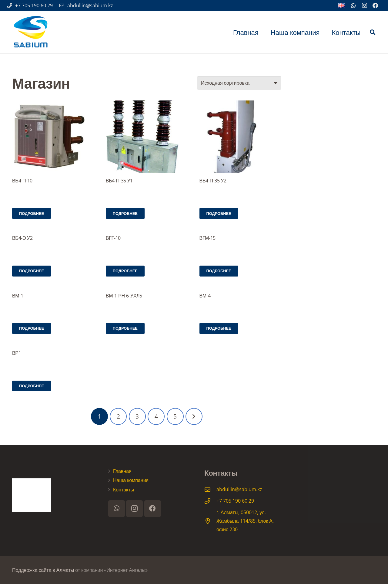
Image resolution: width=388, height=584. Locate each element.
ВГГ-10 (113, 238)
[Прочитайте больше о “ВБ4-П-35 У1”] (125, 213)
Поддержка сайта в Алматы (43, 570)
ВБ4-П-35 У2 (212, 180)
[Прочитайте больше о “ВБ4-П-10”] (31, 213)
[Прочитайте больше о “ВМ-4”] (218, 328)
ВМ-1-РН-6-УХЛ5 (124, 295)
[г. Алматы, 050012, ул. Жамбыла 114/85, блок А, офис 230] (210, 521)
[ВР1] (53, 345)
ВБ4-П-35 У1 (119, 180)
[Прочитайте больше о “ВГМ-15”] (218, 271)
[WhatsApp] (353, 5)
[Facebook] (375, 5)
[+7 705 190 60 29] (210, 501)
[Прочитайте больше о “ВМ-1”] (31, 328)
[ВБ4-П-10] (53, 136)
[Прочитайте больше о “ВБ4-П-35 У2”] (218, 213)
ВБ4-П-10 (22, 180)
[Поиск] (372, 32)
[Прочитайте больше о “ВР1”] (31, 386)
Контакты (123, 489)
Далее (194, 416)
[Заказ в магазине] (239, 83)
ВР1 (16, 353)
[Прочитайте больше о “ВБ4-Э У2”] (31, 271)
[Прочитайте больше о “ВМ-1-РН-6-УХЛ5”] (125, 328)
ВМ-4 (205, 295)
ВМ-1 (17, 295)
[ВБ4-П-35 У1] (147, 136)
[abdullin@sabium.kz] (210, 489)
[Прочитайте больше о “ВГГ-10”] (125, 271)
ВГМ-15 (207, 238)
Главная (122, 471)
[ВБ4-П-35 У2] (240, 136)
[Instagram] (364, 5)
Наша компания (131, 480)
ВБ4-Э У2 (22, 238)
